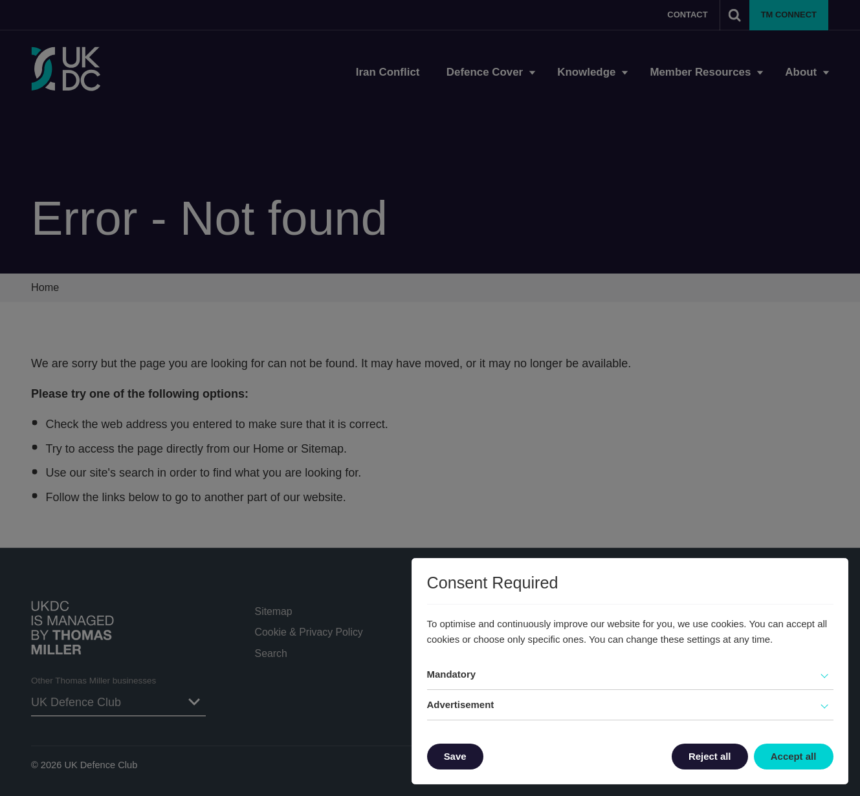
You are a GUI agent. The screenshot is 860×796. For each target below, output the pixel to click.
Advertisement (460, 704)
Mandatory (451, 674)
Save (455, 756)
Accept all (794, 756)
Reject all (710, 756)
